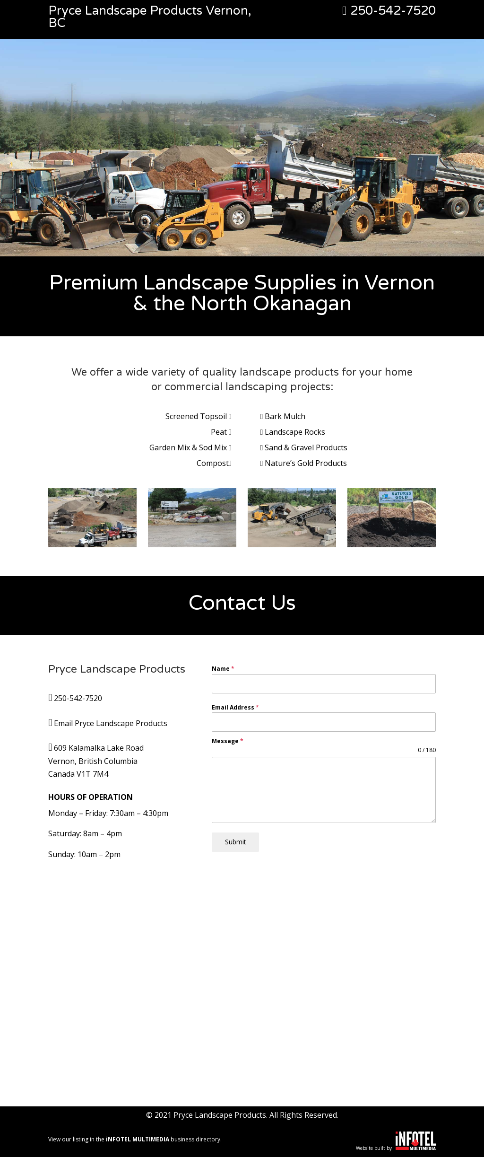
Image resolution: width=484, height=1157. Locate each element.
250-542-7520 (389, 10)
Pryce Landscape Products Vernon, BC (149, 16)
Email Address (235, 707)
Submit (235, 841)
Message (227, 741)
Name (223, 669)
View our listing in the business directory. (135, 1139)
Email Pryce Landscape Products (110, 723)
